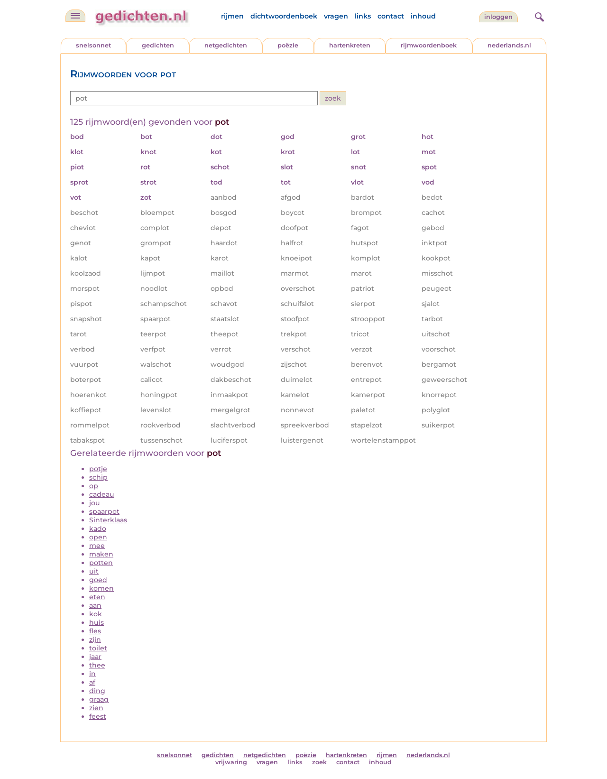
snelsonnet (93, 45)
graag (99, 699)
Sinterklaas (108, 520)
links (363, 16)
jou (94, 503)
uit (94, 571)
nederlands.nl (509, 45)
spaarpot (104, 511)
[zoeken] (538, 15)
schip (98, 477)
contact (390, 16)
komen (101, 588)
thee (97, 665)
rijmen (232, 16)
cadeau (101, 494)
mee (97, 545)
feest (97, 716)
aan (95, 605)
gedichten (158, 45)
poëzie (287, 45)
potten (101, 562)
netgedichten (225, 45)
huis (96, 622)
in (92, 673)
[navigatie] (75, 15)
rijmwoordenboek (429, 45)
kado (97, 528)
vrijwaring (231, 762)
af (92, 682)
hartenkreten (349, 45)
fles (95, 631)
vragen (336, 16)
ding (97, 690)
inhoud (423, 16)
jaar (95, 656)
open (98, 537)
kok (95, 614)
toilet (98, 648)
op (93, 486)
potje (98, 468)
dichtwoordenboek (283, 16)
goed (98, 579)
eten (97, 597)
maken (101, 554)
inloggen (498, 16)
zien (96, 708)
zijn (95, 639)
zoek (319, 762)
